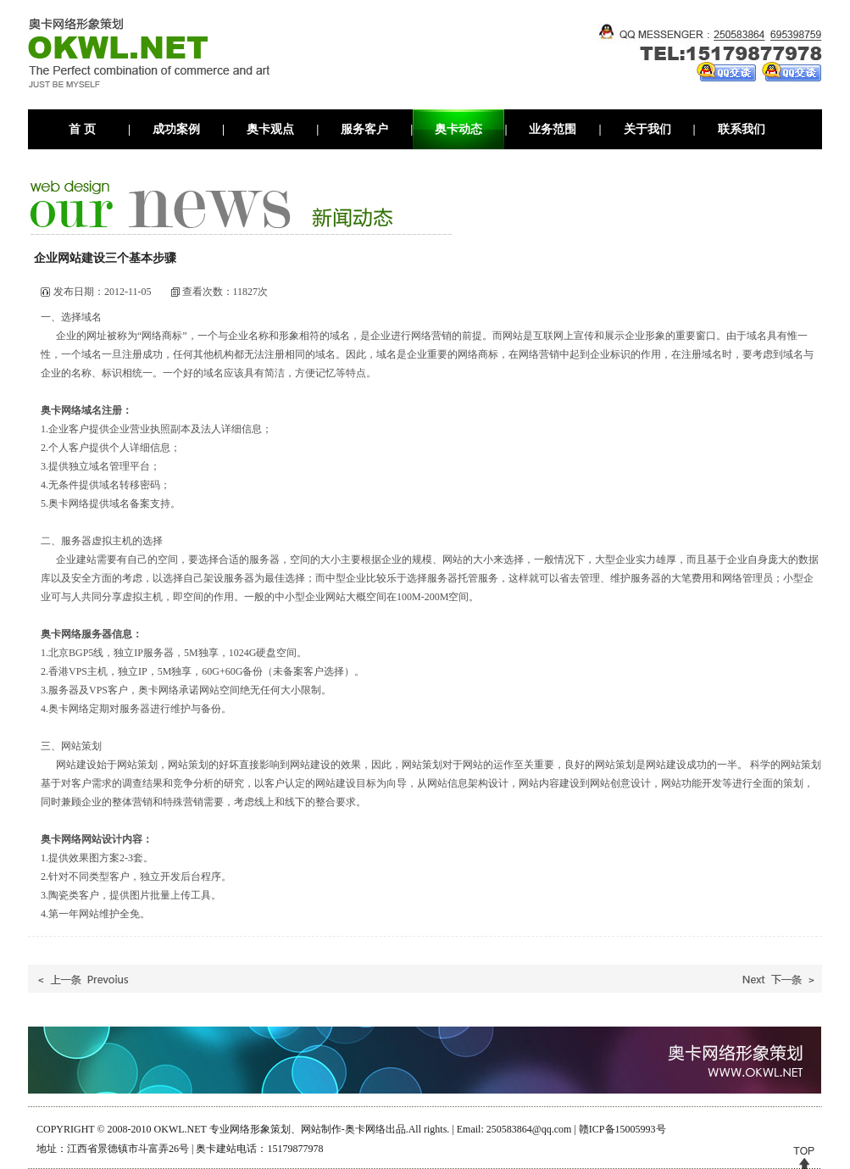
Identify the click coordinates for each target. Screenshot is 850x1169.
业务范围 (552, 129)
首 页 (82, 129)
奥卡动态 (458, 129)
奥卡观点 (270, 129)
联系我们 (741, 129)
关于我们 (647, 129)
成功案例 (176, 129)
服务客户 (364, 129)
